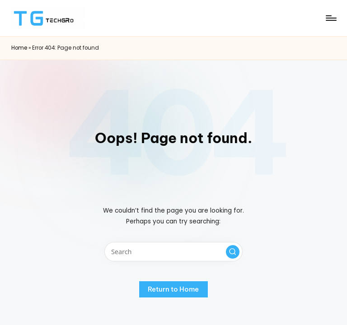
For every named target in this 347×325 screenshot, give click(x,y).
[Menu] (330, 18)
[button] (232, 252)
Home (19, 47)
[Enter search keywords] (173, 251)
